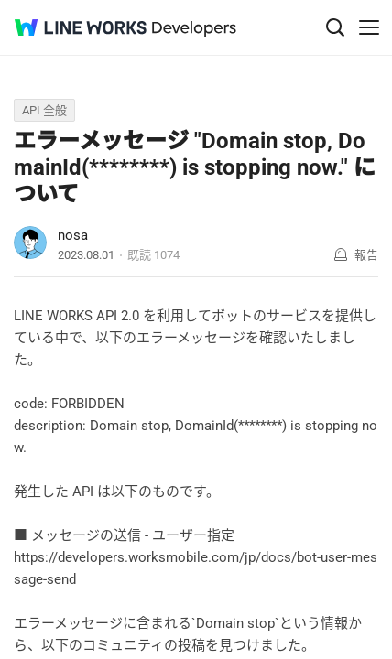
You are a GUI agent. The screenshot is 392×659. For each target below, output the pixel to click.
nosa (73, 235)
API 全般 (44, 110)
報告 (366, 255)
